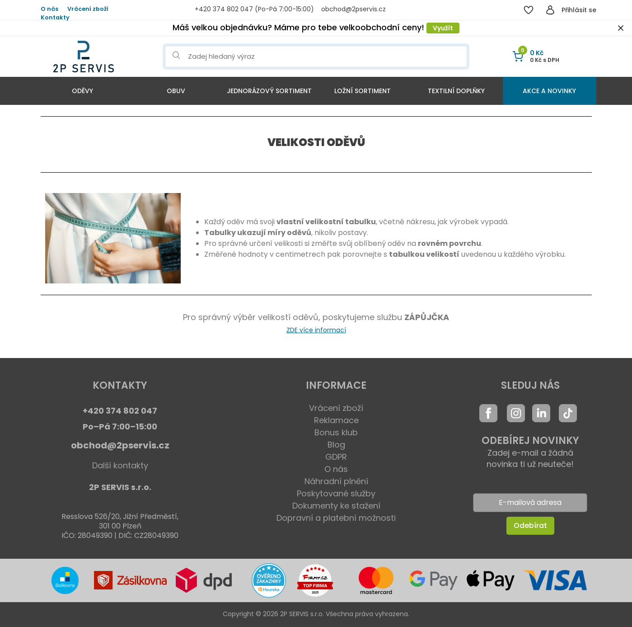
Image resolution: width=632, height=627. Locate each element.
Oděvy (82, 90)
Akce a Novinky (549, 90)
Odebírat (530, 525)
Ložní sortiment (362, 90)
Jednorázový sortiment (269, 90)
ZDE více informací (316, 330)
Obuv (176, 90)
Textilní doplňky (456, 90)
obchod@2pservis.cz (120, 445)
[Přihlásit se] (550, 10)
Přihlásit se (579, 9)
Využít (443, 28)
